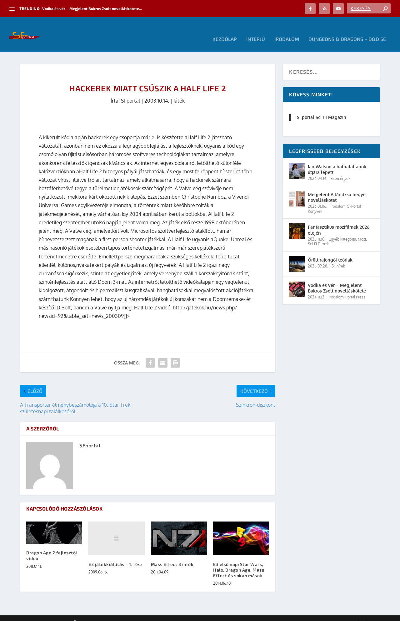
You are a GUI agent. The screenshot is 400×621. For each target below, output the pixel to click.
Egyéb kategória (342, 229)
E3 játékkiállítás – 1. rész (115, 554)
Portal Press (355, 287)
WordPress (109, 613)
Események (340, 169)
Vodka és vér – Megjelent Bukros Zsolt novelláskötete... (92, 8)
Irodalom (286, 30)
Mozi (362, 229)
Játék (179, 91)
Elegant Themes (54, 613)
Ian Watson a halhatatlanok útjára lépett (337, 160)
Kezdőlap (224, 30)
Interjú (255, 30)
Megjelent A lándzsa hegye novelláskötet (337, 187)
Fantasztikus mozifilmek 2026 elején (338, 220)
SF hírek (338, 256)
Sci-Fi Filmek (318, 234)
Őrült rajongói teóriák (330, 250)
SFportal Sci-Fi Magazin (321, 107)
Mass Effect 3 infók (172, 554)
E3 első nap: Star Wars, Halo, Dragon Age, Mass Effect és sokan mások (238, 560)
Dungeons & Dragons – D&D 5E (347, 30)
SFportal (130, 91)
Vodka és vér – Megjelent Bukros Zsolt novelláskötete (337, 278)
